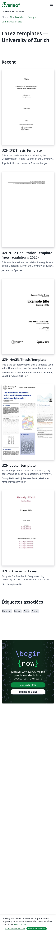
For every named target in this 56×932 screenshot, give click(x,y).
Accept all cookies (36, 928)
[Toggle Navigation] (51, 5)
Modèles (19, 17)
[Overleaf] (11, 5)
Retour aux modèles (13, 11)
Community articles (12, 21)
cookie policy (20, 924)
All (11, 17)
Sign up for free (28, 685)
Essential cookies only (15, 928)
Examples (32, 17)
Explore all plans (28, 691)
